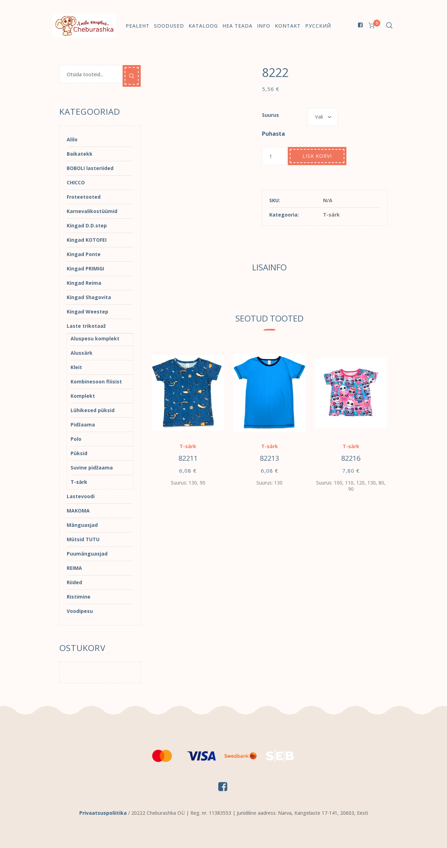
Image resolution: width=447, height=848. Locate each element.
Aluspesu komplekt (95, 338)
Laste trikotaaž (86, 326)
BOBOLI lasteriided (90, 168)
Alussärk (82, 352)
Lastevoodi (81, 496)
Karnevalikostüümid (92, 211)
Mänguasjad (82, 525)
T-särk (331, 214)
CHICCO (76, 182)
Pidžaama (83, 424)
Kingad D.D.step (87, 225)
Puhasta (273, 133)
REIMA (74, 568)
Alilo (72, 139)
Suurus (270, 115)
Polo (76, 439)
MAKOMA (78, 510)
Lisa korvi (317, 156)
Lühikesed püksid (93, 410)
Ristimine (78, 596)
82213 (269, 458)
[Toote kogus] (274, 156)
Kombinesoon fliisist (96, 381)
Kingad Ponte (84, 254)
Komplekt (83, 396)
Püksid (79, 453)
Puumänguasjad (87, 553)
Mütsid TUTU (83, 539)
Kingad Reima (84, 283)
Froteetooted (84, 196)
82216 (350, 458)
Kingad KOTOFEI (87, 239)
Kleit (76, 367)
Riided (74, 582)
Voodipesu (80, 611)
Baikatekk (80, 153)
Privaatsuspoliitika (103, 813)
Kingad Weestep (87, 311)
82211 (188, 458)
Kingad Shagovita (89, 297)
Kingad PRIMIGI (85, 268)
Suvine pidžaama (92, 467)
